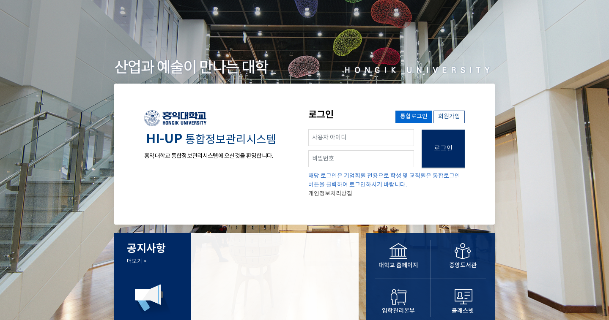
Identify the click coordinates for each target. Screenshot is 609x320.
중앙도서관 (463, 265)
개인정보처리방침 (330, 193)
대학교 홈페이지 (398, 265)
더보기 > (137, 261)
